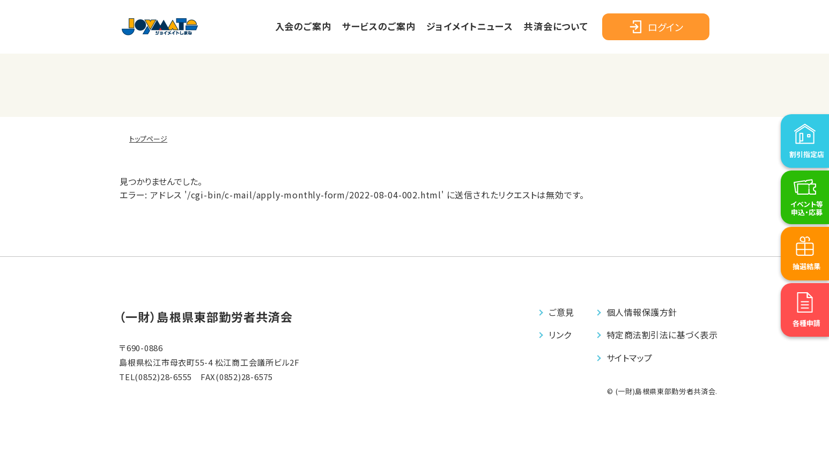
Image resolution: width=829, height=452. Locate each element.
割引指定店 (806, 179)
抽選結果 (806, 291)
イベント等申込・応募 (806, 233)
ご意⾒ (561, 312)
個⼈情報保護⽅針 (641, 312)
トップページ (148, 139)
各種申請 (806, 348)
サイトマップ (629, 357)
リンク (560, 334)
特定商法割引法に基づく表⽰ (661, 334)
